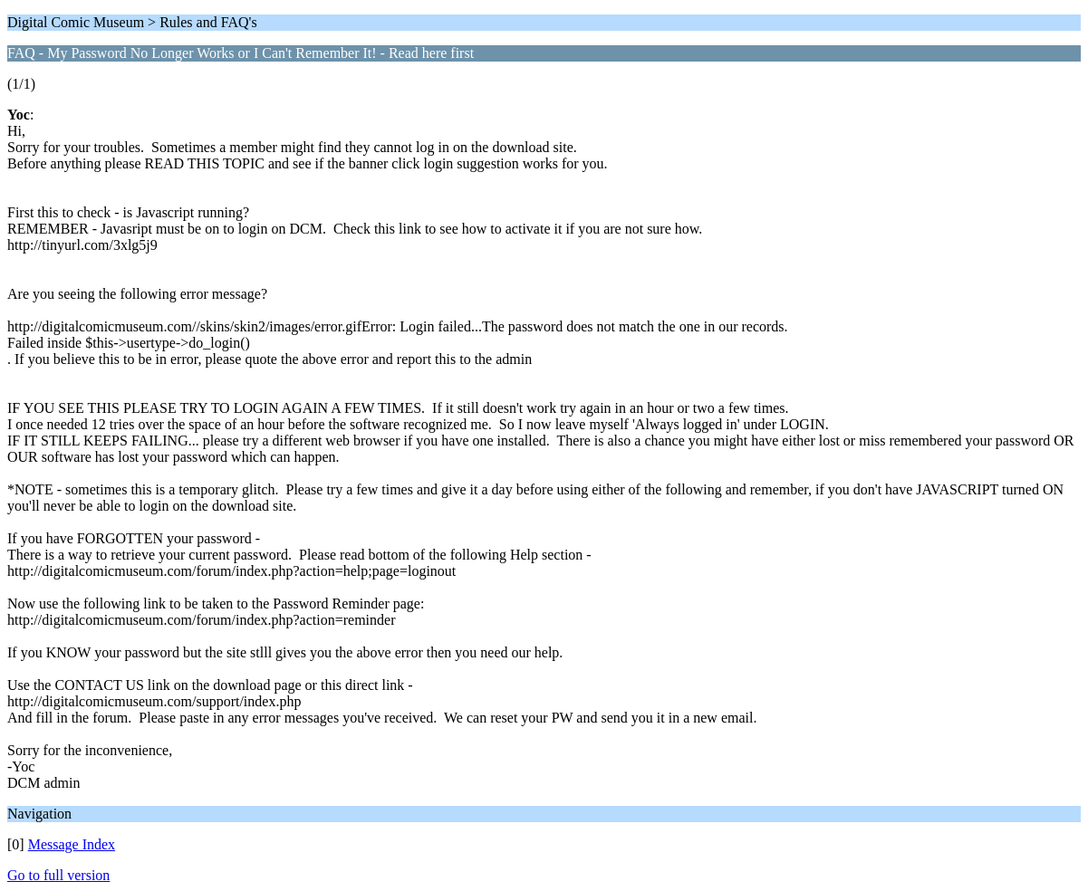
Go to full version (58, 875)
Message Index (71, 844)
